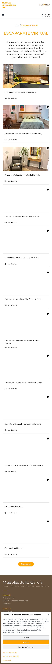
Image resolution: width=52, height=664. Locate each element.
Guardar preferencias (26, 647)
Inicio (16, 25)
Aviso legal (7, 660)
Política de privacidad (11, 656)
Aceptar (26, 642)
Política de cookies (10, 652)
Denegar (26, 637)
